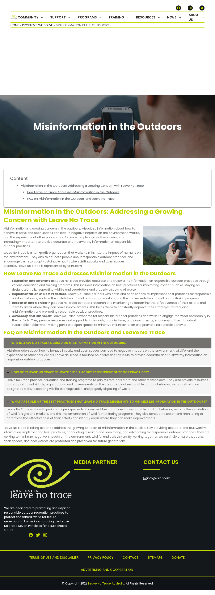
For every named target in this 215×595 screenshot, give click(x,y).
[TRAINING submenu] (135, 20)
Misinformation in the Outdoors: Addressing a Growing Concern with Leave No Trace (82, 192)
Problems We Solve (37, 31)
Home (14, 31)
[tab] (107, 357)
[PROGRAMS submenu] (109, 20)
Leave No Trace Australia (106, 588)
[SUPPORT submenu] (81, 20)
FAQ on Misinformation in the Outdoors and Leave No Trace (71, 205)
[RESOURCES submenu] (163, 20)
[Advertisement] (107, 69)
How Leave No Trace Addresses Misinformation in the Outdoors (73, 198)
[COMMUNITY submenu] (56, 20)
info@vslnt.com (158, 484)
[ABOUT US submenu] (204, 20)
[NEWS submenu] (182, 20)
